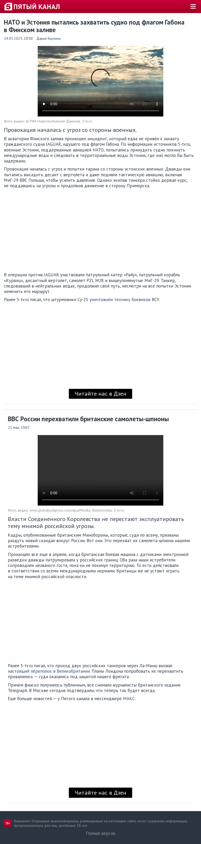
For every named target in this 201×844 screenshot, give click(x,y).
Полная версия (100, 833)
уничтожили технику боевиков (120, 299)
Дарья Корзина (48, 38)
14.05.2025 (13, 38)
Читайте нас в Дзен (100, 393)
